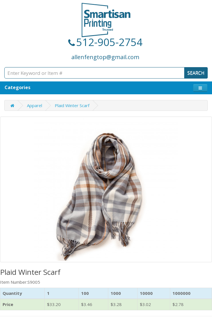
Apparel (34, 105)
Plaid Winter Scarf (72, 105)
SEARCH (196, 73)
